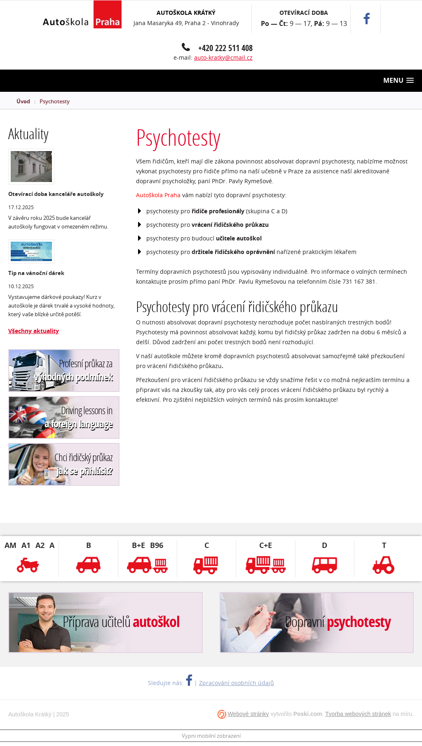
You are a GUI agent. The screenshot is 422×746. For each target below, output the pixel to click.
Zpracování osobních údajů (236, 683)
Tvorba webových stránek (358, 714)
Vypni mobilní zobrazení (211, 735)
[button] (398, 80)
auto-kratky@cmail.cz (223, 57)
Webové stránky (248, 714)
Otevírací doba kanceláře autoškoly (55, 194)
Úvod (23, 101)
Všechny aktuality (33, 331)
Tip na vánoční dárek (36, 273)
